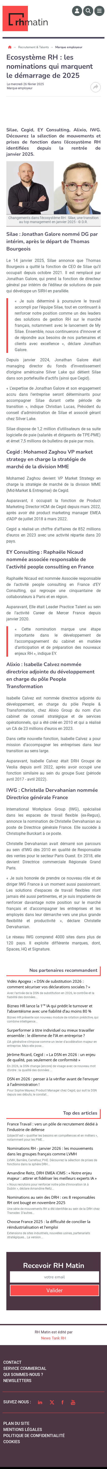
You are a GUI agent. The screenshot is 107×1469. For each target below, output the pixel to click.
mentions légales (22, 1429)
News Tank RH (53, 1338)
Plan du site (16, 1423)
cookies (11, 1441)
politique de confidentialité (34, 1435)
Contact (12, 1362)
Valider (54, 1290)
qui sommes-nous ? (23, 1374)
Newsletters (17, 1380)
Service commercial (24, 1368)
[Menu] (99, 11)
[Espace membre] (77, 11)
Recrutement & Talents (34, 47)
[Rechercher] (88, 11)
